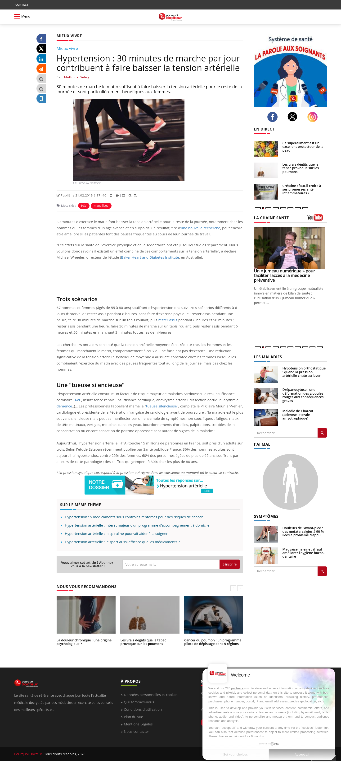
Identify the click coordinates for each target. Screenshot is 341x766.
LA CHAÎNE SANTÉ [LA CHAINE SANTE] (271, 217)
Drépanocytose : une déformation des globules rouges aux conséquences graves (303, 395)
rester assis (167, 320)
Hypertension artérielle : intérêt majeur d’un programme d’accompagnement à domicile (137, 525)
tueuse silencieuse (161, 406)
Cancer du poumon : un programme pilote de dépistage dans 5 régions (212, 642)
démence (64, 406)
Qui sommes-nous (139, 702)
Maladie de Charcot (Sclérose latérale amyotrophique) (298, 414)
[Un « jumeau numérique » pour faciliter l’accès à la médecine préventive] (290, 247)
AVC (78, 399)
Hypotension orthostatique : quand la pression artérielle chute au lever (304, 372)
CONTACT (21, 4)
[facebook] (273, 117)
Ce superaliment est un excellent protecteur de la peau (303, 147)
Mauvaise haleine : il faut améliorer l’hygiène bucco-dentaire (304, 553)
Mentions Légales (138, 724)
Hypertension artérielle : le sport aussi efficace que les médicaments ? (122, 541)
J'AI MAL (262, 444)
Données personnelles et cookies (151, 694)
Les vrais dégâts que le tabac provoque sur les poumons (143, 642)
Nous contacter (136, 731)
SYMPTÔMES (266, 516)
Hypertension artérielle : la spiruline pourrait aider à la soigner (116, 533)
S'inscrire (230, 564)
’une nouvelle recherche (200, 227)
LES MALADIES (268, 357)
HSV (84, 206)
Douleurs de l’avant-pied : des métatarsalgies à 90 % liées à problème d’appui (303, 531)
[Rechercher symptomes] (322, 571)
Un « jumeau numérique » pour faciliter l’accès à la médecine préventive (284, 275)
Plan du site (133, 716)
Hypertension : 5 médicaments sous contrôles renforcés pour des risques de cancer (134, 516)
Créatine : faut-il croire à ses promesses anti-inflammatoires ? (302, 189)
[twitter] (293, 116)
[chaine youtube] (317, 219)
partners (237, 688)
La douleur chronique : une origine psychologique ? (84, 642)
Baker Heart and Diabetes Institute (150, 257)
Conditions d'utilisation (143, 709)
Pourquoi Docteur (28, 754)
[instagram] (313, 117)
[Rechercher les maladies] (322, 433)
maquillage (101, 206)
